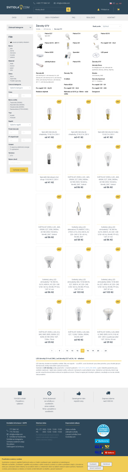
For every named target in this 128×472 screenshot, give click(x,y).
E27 (80, 368)
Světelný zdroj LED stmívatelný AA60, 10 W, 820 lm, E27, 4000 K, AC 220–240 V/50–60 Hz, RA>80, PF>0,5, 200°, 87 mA (108, 284)
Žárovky (101, 69)
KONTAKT (111, 17)
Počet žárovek (13, 129)
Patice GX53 (49, 52)
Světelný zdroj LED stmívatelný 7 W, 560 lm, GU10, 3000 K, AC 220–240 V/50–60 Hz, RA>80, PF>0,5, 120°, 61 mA (108, 232)
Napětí (11, 121)
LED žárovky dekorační (47, 82)
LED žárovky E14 (51, 75)
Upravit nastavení (95, 468)
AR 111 (94, 81)
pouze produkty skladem (19, 42)
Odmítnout (106, 464)
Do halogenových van (98, 67)
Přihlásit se (105, 10)
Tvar (10, 113)
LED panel (104, 52)
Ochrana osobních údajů (15, 442)
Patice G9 (76, 43)
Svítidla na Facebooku (17, 437)
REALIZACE (90, 17)
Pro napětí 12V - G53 (99, 88)
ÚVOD (14, 17)
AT (120, 3)
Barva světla (13, 100)
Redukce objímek (42, 92)
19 (93, 351)
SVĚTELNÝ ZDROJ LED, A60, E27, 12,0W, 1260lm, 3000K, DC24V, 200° (78, 334)
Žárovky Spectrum (98, 79)
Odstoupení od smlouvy (15, 447)
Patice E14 (76, 33)
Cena (10, 92)
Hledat (68, 9)
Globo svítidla (70, 429)
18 (88, 351)
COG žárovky (96, 75)
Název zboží (13, 159)
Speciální (47, 36)
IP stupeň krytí (13, 137)
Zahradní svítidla (71, 432)
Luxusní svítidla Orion (73, 434)
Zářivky (106, 69)
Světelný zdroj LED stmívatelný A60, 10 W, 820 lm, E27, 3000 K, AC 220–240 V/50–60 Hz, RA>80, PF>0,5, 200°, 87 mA (78, 284)
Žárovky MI (40, 73)
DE (117, 3)
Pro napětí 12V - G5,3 (108, 43)
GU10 (87, 368)
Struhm (94, 73)
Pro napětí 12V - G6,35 (44, 88)
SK (114, 3)
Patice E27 (48, 33)
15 (72, 351)
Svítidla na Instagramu (15, 439)
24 (105, 351)
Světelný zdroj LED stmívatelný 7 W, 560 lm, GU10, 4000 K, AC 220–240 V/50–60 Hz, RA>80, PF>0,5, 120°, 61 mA (49, 284)
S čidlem (67, 79)
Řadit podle (97, 26)
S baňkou (99, 81)
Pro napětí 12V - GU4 (71, 88)
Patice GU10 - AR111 (52, 43)
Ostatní (11, 144)
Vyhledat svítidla (19, 170)
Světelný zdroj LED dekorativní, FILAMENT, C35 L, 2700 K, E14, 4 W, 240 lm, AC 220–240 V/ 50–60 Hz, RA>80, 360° (79, 232)
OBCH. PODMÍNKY (52, 17)
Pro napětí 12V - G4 (99, 84)
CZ (110, 3)
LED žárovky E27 (41, 75)
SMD (101, 75)
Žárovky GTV (96, 62)
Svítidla (38, 29)
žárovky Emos (97, 65)
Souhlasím (93, 464)
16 (77, 351)
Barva (11, 46)
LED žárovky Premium (46, 80)
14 (67, 351)
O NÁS (29, 17)
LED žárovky (47, 29)
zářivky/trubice (50, 62)
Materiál (11, 61)
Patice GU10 (105, 33)
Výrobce (11, 153)
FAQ (73, 17)
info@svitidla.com (63, 3)
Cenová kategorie (15, 84)
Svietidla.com (70, 437)
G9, (91, 368)
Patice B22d (68, 84)
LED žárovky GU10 (48, 77)
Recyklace (10, 444)
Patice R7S (76, 62)
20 (98, 351)
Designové (96, 92)
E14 (83, 368)
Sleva (10, 74)
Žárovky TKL (68, 73)
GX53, (95, 368)
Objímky (111, 69)
